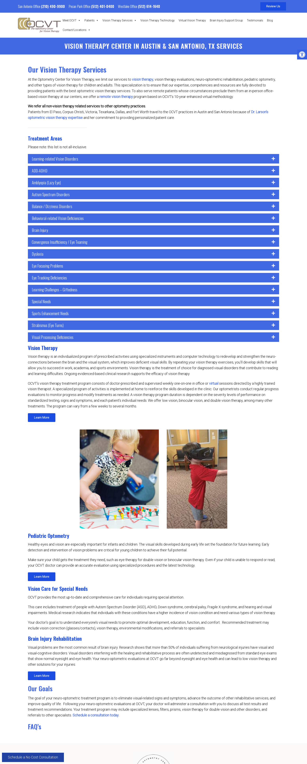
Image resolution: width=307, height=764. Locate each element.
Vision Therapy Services (119, 20)
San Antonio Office (29, 6)
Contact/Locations (76, 30)
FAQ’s (34, 726)
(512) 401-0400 (102, 6)
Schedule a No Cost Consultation (33, 757)
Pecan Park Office (80, 6)
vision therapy (142, 79)
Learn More (41, 417)
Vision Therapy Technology (157, 20)
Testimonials (255, 20)
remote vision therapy (116, 97)
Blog (270, 20)
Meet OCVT (72, 20)
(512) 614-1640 (149, 6)
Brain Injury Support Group (226, 20)
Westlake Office (128, 6)
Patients (91, 20)
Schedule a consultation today (96, 715)
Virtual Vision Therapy (192, 20)
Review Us (273, 6)
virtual (213, 383)
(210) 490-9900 (53, 6)
